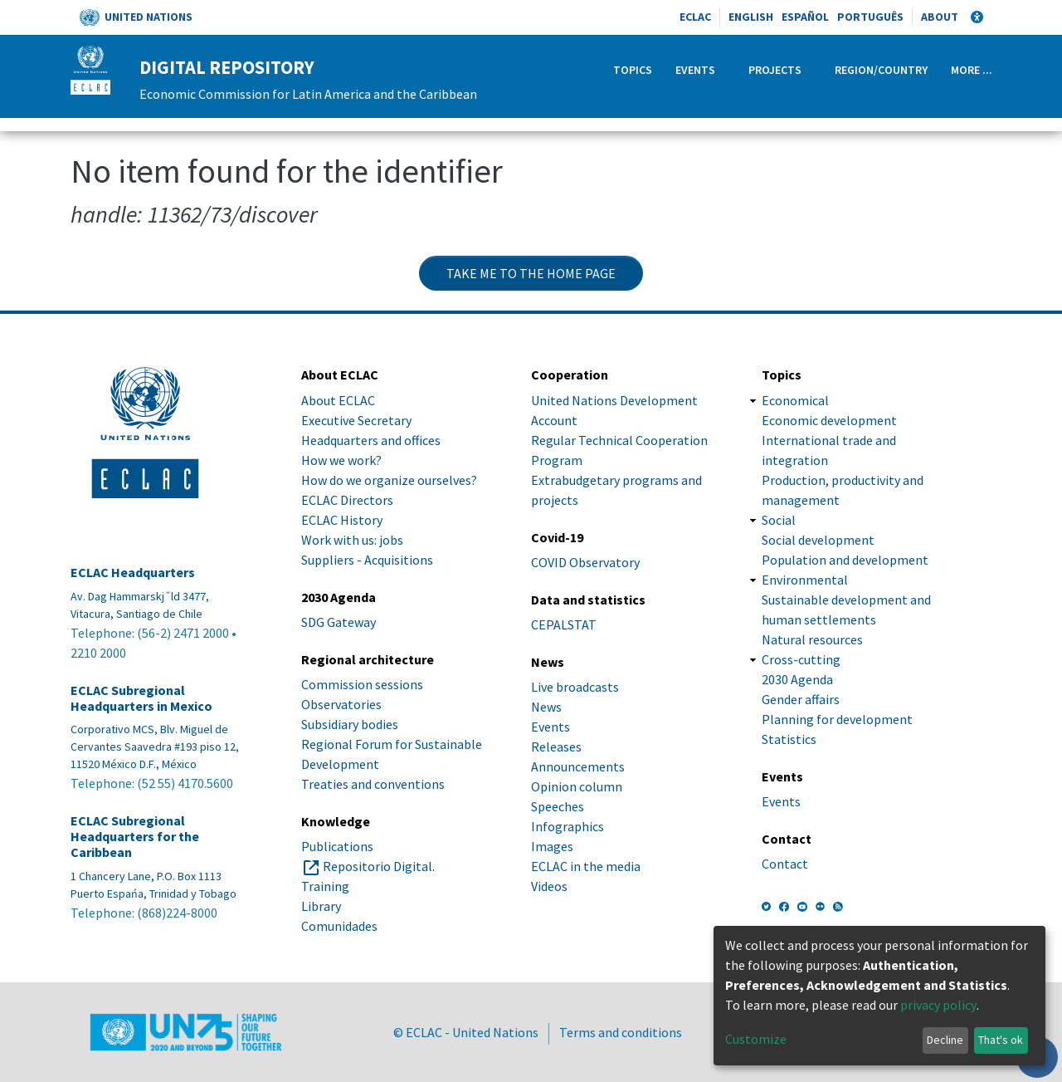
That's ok (1000, 1039)
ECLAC (695, 16)
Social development (818, 539)
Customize (756, 1039)
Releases (556, 746)
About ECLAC (338, 400)
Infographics (567, 826)
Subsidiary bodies (349, 724)
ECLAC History (341, 520)
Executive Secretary (356, 420)
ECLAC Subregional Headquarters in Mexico (141, 698)
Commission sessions (362, 684)
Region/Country (881, 69)
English (750, 16)
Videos (549, 886)
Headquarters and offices (371, 440)
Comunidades (339, 926)
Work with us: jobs (352, 539)
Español (805, 16)
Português (870, 16)
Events (695, 69)
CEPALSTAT (564, 624)
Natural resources (812, 639)
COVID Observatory (585, 562)
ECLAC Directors (347, 500)
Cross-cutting (801, 659)
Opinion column (576, 786)
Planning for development (837, 719)
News (546, 706)
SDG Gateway (338, 622)
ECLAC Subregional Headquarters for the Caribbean (135, 836)
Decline (945, 1039)
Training (325, 886)
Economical (795, 400)
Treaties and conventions (373, 784)
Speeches (557, 806)
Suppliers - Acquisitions (367, 559)
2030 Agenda (797, 679)
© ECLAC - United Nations (465, 1032)
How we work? (341, 460)
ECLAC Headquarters (133, 572)
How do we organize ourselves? (389, 480)
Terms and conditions (620, 1032)
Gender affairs (801, 699)
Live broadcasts (575, 686)
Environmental (805, 579)
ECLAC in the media (586, 866)
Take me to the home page (531, 273)
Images (552, 846)
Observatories (341, 704)
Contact (785, 863)
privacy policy (938, 1004)
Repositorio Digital (377, 866)
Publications (337, 846)
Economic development (829, 420)
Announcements (578, 766)
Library (321, 906)
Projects (774, 69)
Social (779, 520)
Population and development (845, 559)
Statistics (789, 739)
